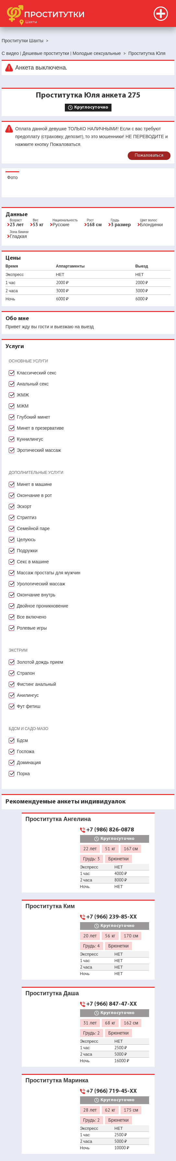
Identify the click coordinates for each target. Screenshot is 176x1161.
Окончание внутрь (36, 595)
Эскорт (24, 506)
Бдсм (22, 740)
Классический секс (36, 373)
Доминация (29, 762)
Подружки (27, 551)
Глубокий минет (33, 417)
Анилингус (28, 695)
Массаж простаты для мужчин (48, 573)
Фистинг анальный (36, 684)
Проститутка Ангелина (58, 819)
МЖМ (23, 406)
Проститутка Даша (52, 993)
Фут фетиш (28, 706)
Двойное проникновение (42, 606)
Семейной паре (33, 528)
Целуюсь (26, 539)
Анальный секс (33, 384)
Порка (23, 773)
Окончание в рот (34, 495)
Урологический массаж (41, 584)
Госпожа (25, 751)
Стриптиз (26, 517)
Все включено (31, 617)
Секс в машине (33, 562)
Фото (12, 177)
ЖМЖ (23, 395)
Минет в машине (34, 484)
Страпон (26, 673)
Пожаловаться (149, 155)
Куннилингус (30, 439)
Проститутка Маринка (57, 1080)
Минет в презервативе (40, 428)
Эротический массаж (39, 450)
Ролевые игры (32, 628)
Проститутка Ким (50, 906)
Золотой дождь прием (40, 662)
